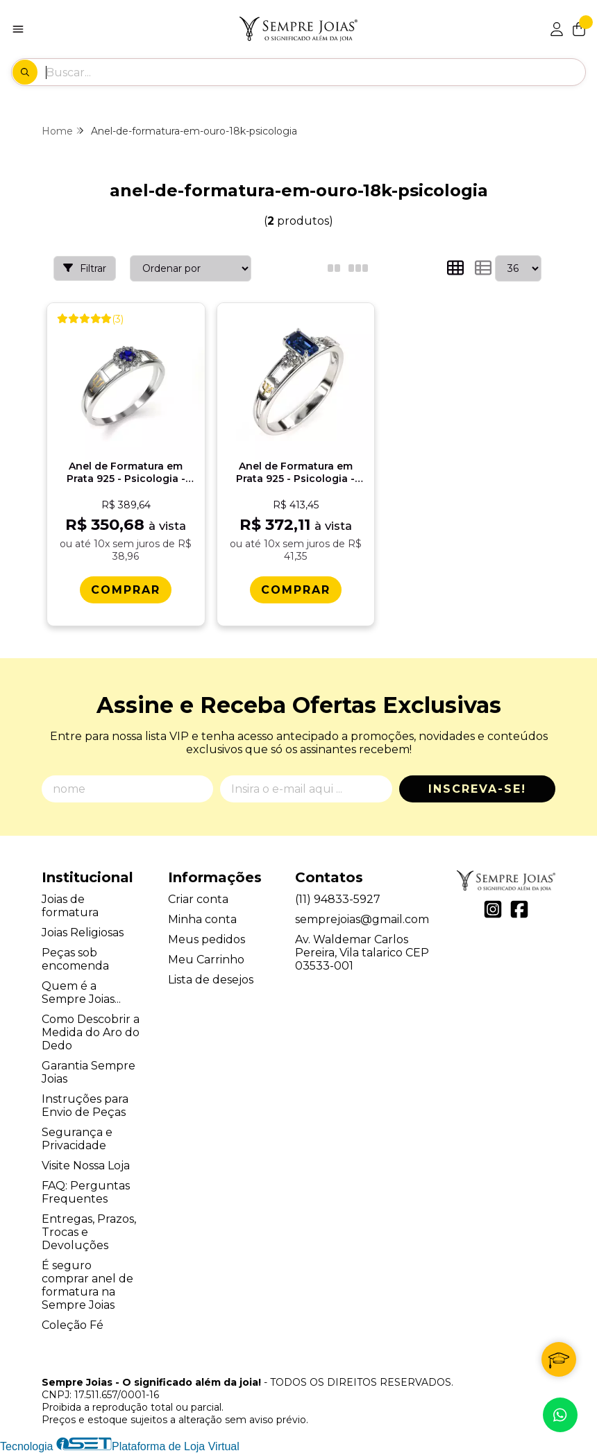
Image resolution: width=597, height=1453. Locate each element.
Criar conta (198, 899)
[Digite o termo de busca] (315, 72)
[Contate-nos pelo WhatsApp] (560, 1415)
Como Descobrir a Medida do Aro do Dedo (91, 1032)
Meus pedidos (206, 939)
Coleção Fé (72, 1325)
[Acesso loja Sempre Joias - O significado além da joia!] (557, 29)
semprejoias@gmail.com (362, 919)
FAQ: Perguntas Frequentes (86, 1192)
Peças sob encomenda (75, 959)
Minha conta (202, 919)
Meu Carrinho (206, 959)
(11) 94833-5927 (337, 899)
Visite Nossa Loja (86, 1165)
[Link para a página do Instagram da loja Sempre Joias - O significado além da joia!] (493, 909)
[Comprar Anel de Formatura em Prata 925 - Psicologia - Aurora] (125, 589)
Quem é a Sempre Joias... (81, 992)
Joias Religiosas (83, 932)
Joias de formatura (70, 906)
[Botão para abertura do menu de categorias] (18, 29)
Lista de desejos (210, 979)
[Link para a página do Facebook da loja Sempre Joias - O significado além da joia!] (519, 909)
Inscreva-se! (477, 789)
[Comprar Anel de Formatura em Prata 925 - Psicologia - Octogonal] (296, 589)
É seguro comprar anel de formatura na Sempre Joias (87, 1285)
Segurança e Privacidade (77, 1139)
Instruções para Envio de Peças (85, 1105)
